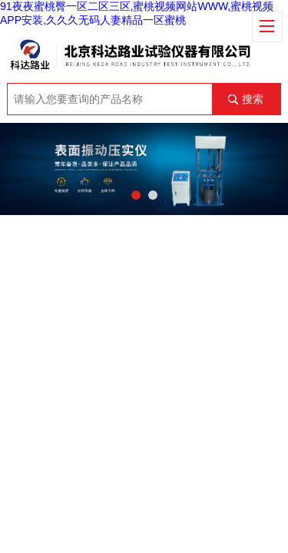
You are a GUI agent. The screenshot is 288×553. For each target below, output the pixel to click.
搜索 (252, 99)
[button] (136, 195)
